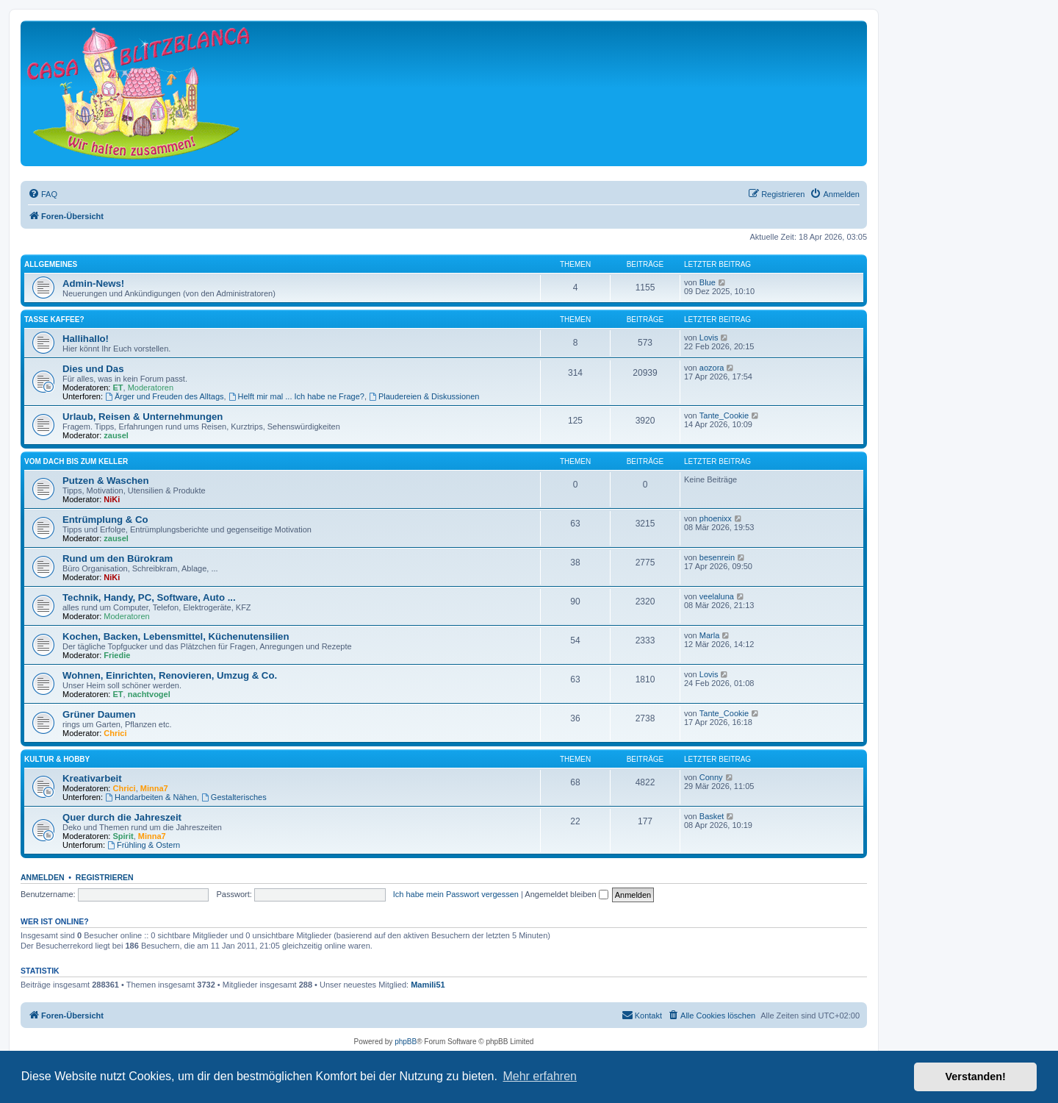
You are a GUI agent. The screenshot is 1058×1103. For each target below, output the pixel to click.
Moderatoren (150, 387)
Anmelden (43, 877)
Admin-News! (93, 283)
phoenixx (715, 518)
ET (118, 387)
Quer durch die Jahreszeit (121, 817)
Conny (711, 777)
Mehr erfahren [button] (540, 1076)
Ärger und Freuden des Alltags (164, 396)
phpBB (406, 1042)
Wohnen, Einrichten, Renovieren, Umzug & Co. (169, 675)
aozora (711, 367)
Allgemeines (50, 264)
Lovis (709, 337)
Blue (707, 282)
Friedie (117, 655)
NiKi (112, 499)
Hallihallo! (85, 338)
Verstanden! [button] (976, 1076)
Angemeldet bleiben (566, 894)
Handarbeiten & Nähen (151, 797)
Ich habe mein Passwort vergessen (456, 894)
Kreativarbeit (92, 778)
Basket (711, 816)
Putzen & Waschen (105, 480)
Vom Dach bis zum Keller (76, 461)
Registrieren (105, 877)
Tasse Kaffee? (54, 319)
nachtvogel (149, 694)
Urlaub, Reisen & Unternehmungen (142, 416)
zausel (116, 435)
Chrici (115, 733)
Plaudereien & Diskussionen (424, 396)
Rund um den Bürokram (117, 558)
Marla (709, 635)
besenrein (717, 557)
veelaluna (716, 596)
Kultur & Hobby (57, 759)
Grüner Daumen (99, 714)
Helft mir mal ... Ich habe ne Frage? (296, 396)
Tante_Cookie (724, 415)
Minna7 (154, 788)
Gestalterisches (234, 797)
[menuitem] (42, 194)
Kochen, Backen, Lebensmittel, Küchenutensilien (175, 636)
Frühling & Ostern (143, 844)
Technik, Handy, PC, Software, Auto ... (149, 597)
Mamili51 (428, 984)
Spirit (123, 836)
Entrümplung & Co (105, 519)
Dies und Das (93, 368)
